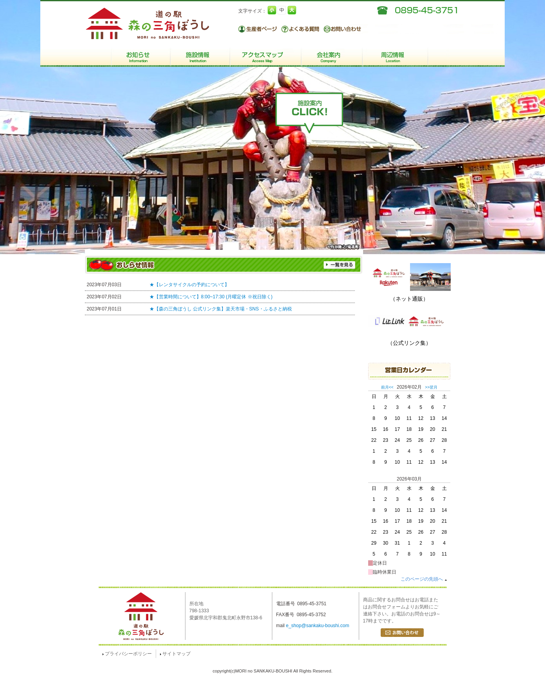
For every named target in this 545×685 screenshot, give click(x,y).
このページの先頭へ (424, 579)
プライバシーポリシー (127, 653)
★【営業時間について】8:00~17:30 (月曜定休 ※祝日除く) (211, 296)
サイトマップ (175, 653)
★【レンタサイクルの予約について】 (189, 284)
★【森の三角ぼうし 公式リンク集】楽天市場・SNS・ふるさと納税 (220, 309)
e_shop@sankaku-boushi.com (317, 625)
